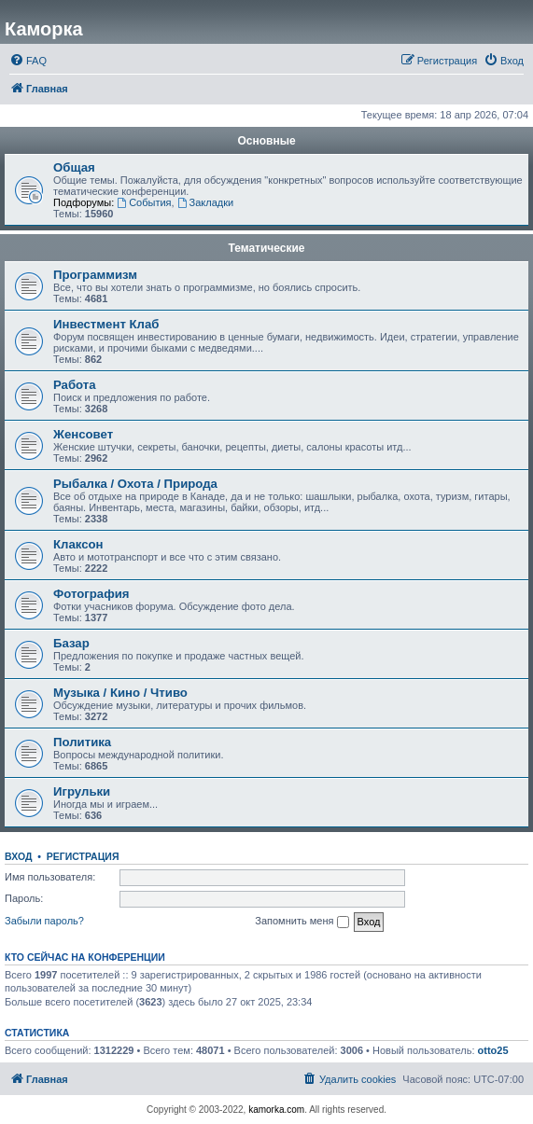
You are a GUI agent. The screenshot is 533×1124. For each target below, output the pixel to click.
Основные (266, 140)
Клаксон (78, 544)
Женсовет (83, 434)
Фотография (91, 594)
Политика (82, 742)
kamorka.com (276, 1109)
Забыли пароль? (44, 920)
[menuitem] (28, 60)
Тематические (266, 248)
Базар (71, 643)
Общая (74, 167)
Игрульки (81, 791)
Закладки (205, 202)
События (144, 202)
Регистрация (83, 856)
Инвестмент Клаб (106, 324)
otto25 (493, 1050)
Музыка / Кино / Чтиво (120, 693)
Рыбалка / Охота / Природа (135, 484)
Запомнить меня (301, 921)
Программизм (95, 275)
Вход (18, 856)
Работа (74, 385)
